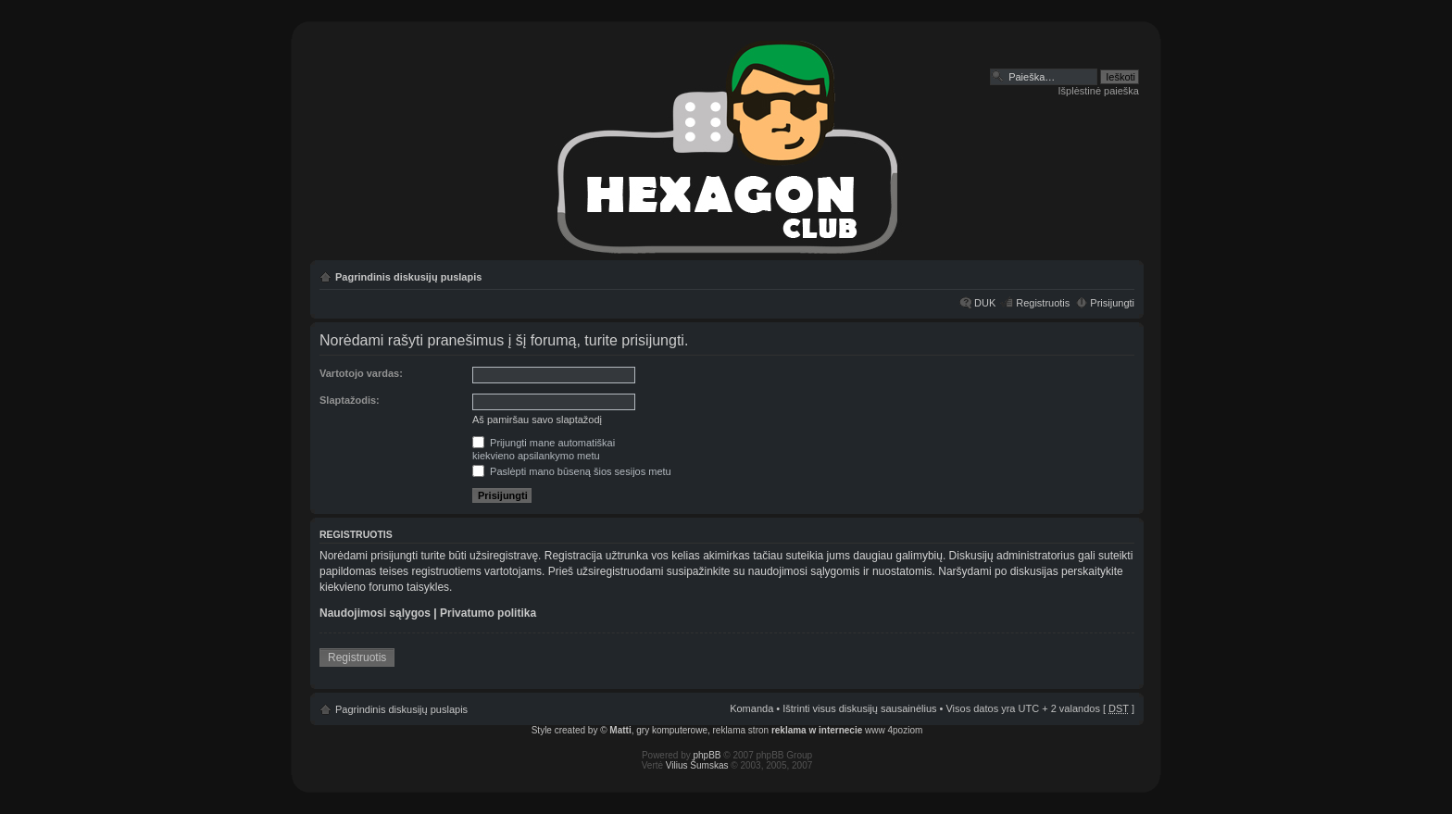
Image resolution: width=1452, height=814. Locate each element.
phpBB (707, 755)
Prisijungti (1112, 302)
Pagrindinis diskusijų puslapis (408, 276)
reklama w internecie (816, 730)
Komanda (751, 708)
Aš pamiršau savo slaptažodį (537, 419)
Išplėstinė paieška (1098, 90)
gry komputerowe (671, 730)
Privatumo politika (488, 613)
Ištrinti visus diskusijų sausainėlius (859, 708)
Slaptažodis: (349, 400)
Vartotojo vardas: (361, 373)
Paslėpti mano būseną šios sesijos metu (571, 471)
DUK (984, 302)
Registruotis (1043, 302)
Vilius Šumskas (697, 765)
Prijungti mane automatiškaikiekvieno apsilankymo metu (543, 449)
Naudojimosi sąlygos (375, 613)
